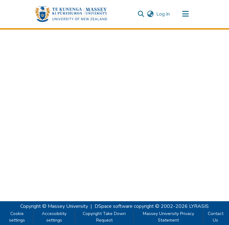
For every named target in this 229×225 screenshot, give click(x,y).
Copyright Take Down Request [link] (104, 217)
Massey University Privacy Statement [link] (168, 217)
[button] (71, 14)
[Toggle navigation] (185, 14)
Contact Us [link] (215, 217)
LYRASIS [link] (199, 206)
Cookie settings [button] (17, 217)
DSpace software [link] (114, 206)
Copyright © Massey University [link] (54, 206)
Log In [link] (163, 14)
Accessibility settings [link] (54, 217)
